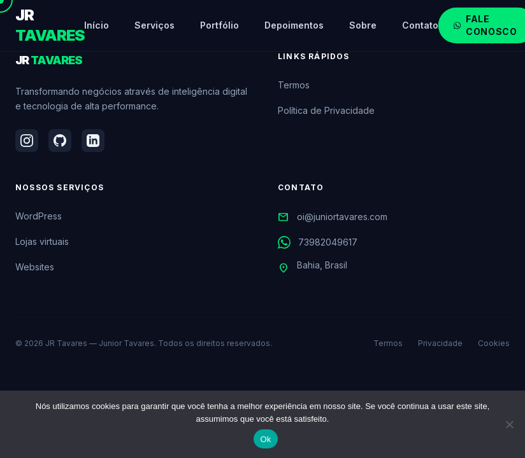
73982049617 (317, 242)
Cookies (494, 343)
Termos (294, 85)
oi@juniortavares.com (332, 217)
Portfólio (219, 25)
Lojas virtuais (42, 241)
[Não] (509, 424)
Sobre (363, 25)
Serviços (154, 25)
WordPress (38, 216)
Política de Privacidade (326, 110)
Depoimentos (294, 25)
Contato (420, 25)
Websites (34, 266)
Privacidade (440, 343)
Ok (265, 439)
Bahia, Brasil (312, 268)
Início (96, 25)
